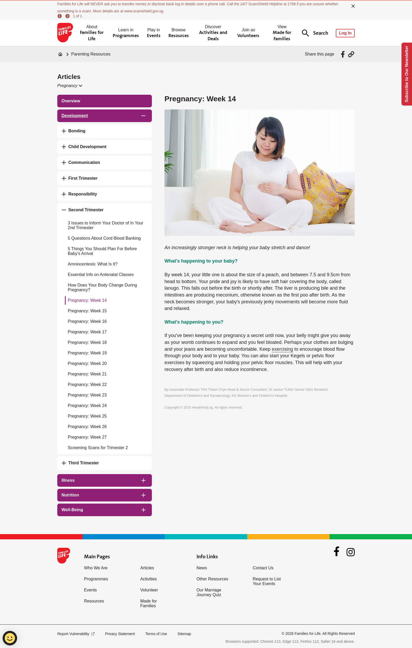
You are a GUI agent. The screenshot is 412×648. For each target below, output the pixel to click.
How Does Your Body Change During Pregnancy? (102, 287)
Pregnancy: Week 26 (87, 426)
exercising (282, 349)
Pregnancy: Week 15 (87, 311)
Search (315, 33)
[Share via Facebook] (343, 54)
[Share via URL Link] (351, 54)
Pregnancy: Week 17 (87, 332)
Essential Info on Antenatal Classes (101, 274)
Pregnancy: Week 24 (87, 405)
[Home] (60, 54)
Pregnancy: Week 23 (87, 395)
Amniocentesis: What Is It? (92, 264)
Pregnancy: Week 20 (87, 363)
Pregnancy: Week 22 (87, 384)
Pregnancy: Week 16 (87, 321)
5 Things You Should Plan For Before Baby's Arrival (102, 251)
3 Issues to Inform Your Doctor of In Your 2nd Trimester (105, 225)
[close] (353, 6)
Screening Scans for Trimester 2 (98, 447)
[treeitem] (104, 101)
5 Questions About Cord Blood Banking (104, 238)
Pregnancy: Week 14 (87, 300)
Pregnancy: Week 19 (87, 353)
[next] (68, 16)
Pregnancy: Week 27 (87, 437)
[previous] (60, 16)
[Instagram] (351, 552)
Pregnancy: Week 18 (87, 342)
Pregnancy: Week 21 (87, 374)
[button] (69, 86)
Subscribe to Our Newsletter (406, 74)
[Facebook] (336, 552)
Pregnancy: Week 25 (87, 416)
